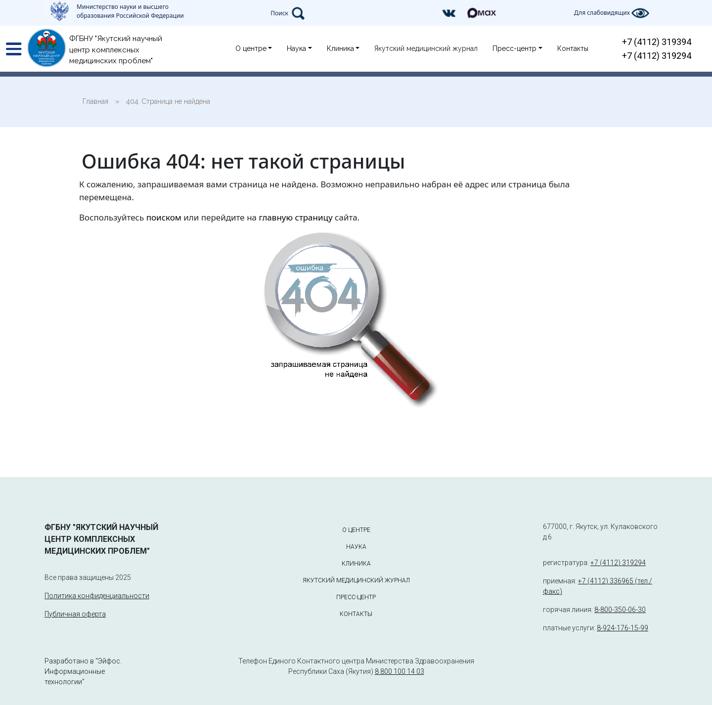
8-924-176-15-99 (622, 628)
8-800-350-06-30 (620, 610)
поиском (163, 217)
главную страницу (295, 217)
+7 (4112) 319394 (656, 42)
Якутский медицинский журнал (426, 48)
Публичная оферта (75, 614)
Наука (296, 48)
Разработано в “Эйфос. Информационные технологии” (83, 671)
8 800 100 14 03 (399, 671)
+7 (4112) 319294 (656, 55)
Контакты (572, 48)
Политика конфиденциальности (96, 596)
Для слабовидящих (611, 13)
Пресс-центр (514, 48)
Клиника (340, 48)
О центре (251, 48)
